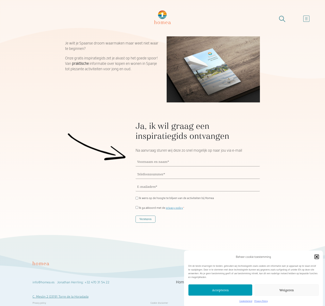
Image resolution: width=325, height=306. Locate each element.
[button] (317, 259)
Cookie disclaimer (159, 302)
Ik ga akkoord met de (161, 208)
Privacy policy (39, 302)
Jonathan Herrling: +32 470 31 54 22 (83, 282)
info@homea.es (44, 282)
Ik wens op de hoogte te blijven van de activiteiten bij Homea (176, 198)
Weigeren (286, 292)
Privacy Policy (261, 302)
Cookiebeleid (245, 302)
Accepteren (220, 292)
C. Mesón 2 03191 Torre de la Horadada (61, 297)
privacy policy (174, 208)
